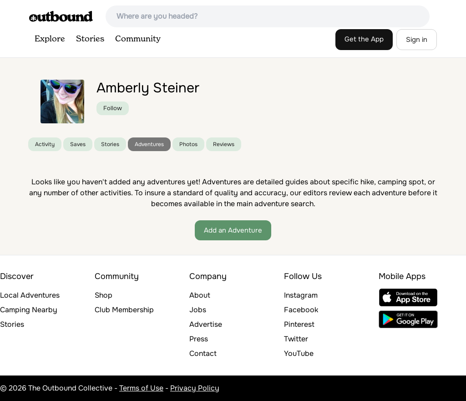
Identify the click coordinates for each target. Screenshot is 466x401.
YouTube (299, 353)
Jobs (197, 310)
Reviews (223, 144)
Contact (203, 353)
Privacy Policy (194, 388)
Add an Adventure (233, 230)
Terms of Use (141, 388)
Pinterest (299, 324)
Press (198, 339)
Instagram (301, 295)
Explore (50, 39)
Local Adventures (30, 295)
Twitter (296, 339)
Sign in (416, 39)
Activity (45, 144)
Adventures (149, 144)
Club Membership (124, 310)
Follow (112, 108)
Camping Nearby (28, 310)
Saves (78, 144)
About (199, 295)
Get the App (364, 39)
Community (138, 39)
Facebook (301, 310)
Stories (90, 39)
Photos (188, 144)
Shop (103, 295)
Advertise (205, 324)
